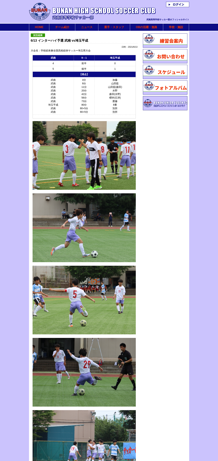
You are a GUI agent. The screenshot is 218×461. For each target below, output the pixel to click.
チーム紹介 (62, 27)
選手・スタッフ (114, 27)
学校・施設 (176, 27)
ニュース (87, 27)
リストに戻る (125, 444)
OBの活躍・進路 (146, 27)
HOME (39, 27)
